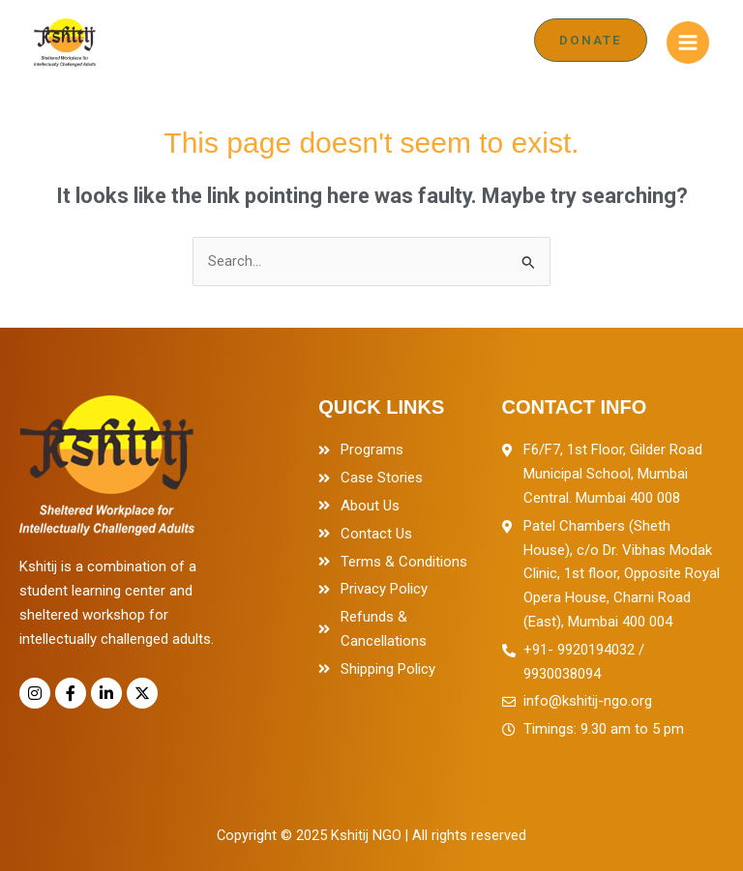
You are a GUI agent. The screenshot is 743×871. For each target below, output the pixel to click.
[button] (590, 39)
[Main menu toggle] (688, 42)
